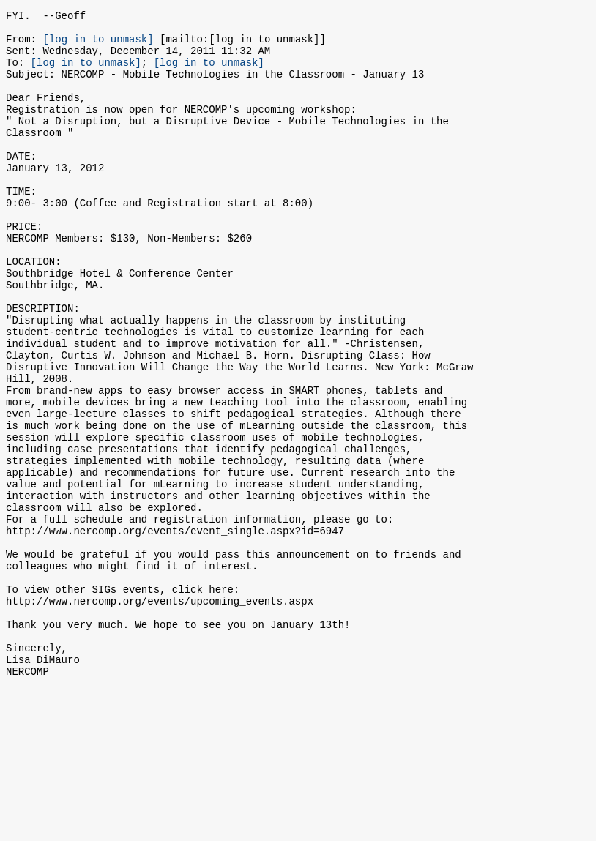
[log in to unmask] (97, 45)
